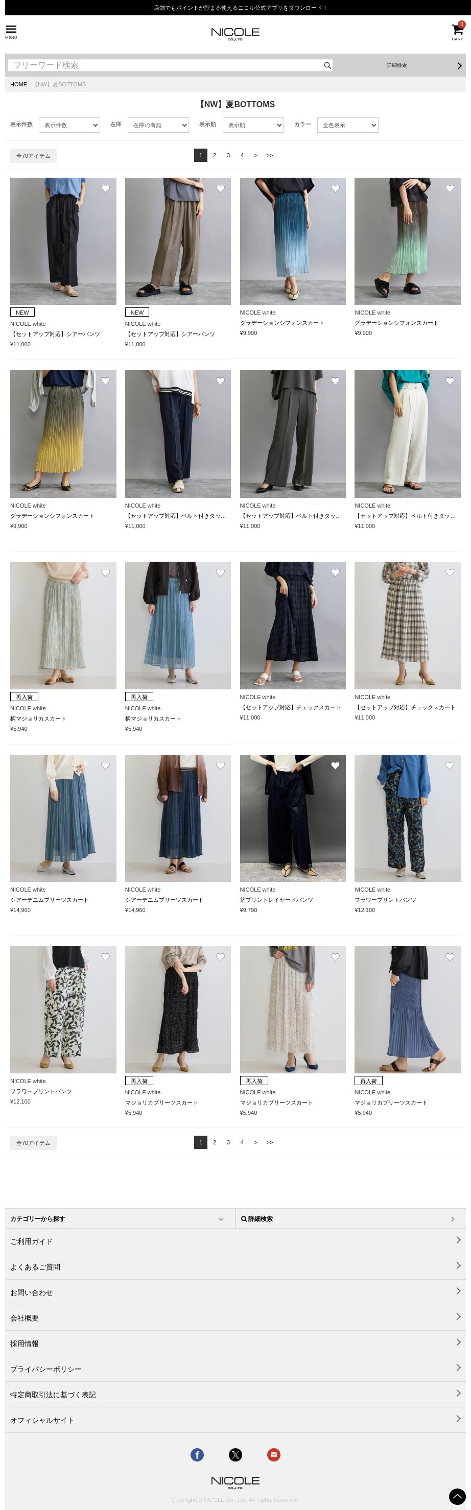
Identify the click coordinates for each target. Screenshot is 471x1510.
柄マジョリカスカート (38, 718)
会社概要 (24, 1318)
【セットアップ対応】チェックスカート (290, 707)
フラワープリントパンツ (385, 900)
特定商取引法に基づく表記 (53, 1395)
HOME (18, 84)
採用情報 (24, 1343)
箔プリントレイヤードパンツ (276, 900)
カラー (302, 124)
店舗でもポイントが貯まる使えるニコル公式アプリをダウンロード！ (241, 8)
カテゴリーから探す (37, 1219)
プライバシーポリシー (46, 1369)
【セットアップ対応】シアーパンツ (55, 334)
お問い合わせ (31, 1292)
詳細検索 (397, 65)
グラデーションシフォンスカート (282, 323)
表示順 (207, 124)
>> (270, 155)
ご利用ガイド (31, 1241)
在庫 (116, 124)
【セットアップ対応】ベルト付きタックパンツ (184, 516)
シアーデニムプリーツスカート (49, 900)
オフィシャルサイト (42, 1420)
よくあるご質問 (35, 1267)
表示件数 (21, 124)
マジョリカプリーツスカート (161, 1102)
